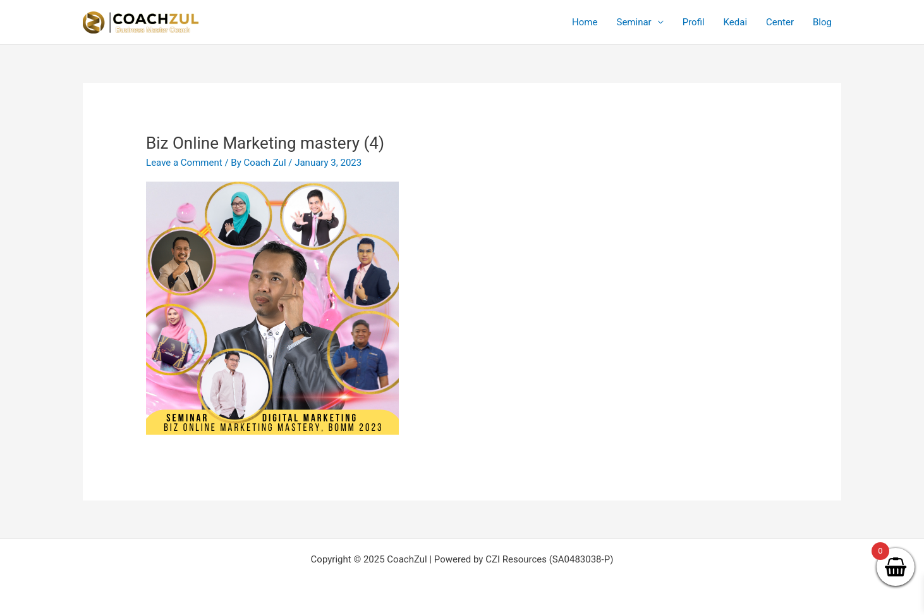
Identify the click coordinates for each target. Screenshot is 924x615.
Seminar (633, 22)
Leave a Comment (184, 162)
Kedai (735, 22)
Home (584, 22)
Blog (822, 22)
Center (780, 22)
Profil (694, 22)
